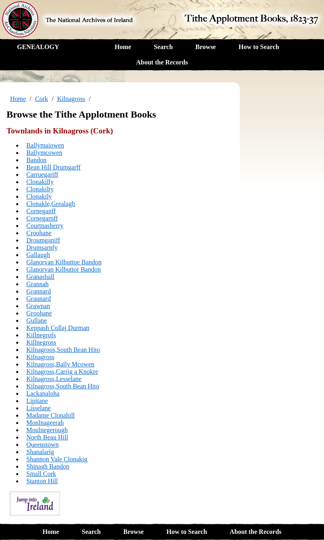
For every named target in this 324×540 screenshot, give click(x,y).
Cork (41, 98)
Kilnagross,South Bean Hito (62, 386)
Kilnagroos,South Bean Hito (63, 349)
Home (123, 46)
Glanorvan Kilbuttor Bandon (63, 269)
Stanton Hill (42, 481)
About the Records (162, 62)
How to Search (259, 46)
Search (163, 46)
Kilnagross (71, 98)
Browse (206, 46)
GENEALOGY (38, 46)
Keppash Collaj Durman (58, 327)
